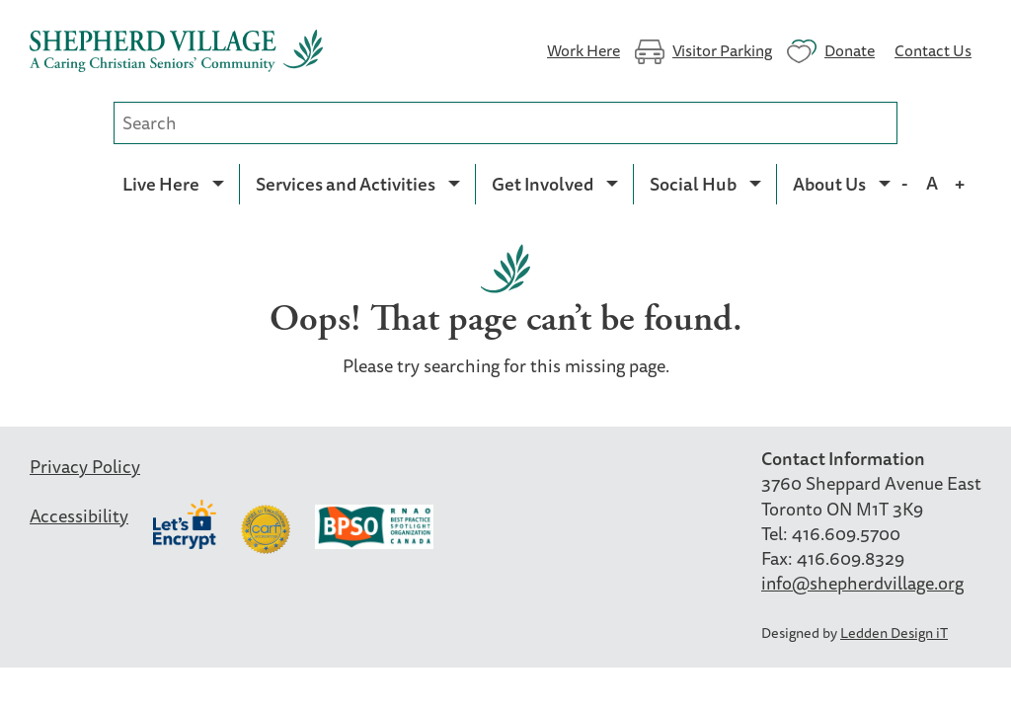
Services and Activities (345, 184)
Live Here (160, 184)
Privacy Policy (85, 466)
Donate (849, 49)
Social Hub (693, 184)
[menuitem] (173, 183)
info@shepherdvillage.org (862, 582)
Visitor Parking (722, 49)
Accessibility (79, 515)
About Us (829, 184)
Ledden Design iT (894, 632)
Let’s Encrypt (184, 524)
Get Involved (542, 184)
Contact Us (933, 49)
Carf (265, 529)
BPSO (374, 529)
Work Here (583, 49)
